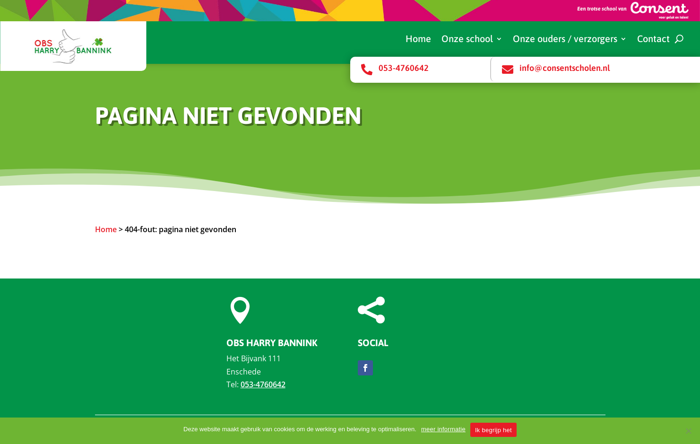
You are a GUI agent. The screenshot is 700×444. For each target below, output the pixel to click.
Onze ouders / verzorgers (565, 39)
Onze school (467, 39)
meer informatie (443, 429)
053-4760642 (263, 384)
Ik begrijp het (493, 430)
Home (418, 39)
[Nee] (688, 430)
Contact (653, 39)
